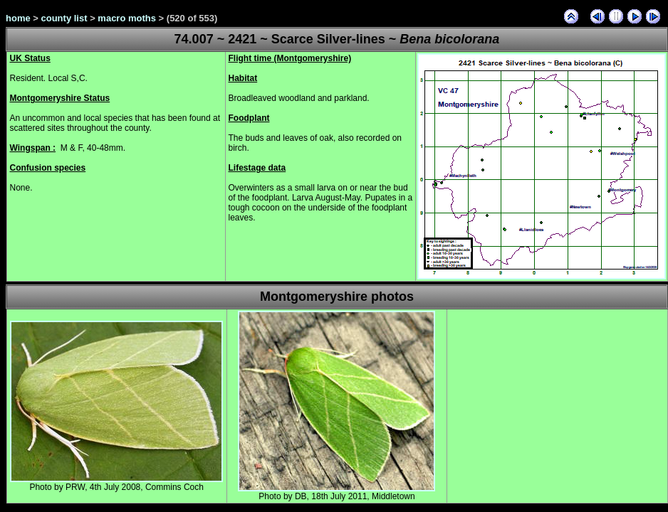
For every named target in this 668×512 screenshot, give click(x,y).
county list (64, 18)
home (18, 18)
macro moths (127, 18)
